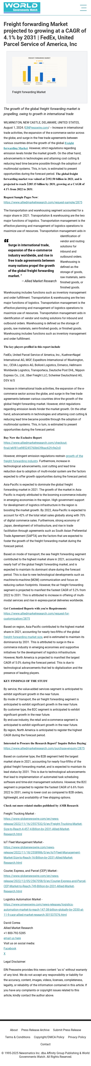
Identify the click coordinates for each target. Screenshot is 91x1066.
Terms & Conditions (17, 1037)
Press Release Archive (35, 1030)
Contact (45, 1044)
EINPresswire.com (36, 127)
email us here (12, 938)
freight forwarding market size (23, 637)
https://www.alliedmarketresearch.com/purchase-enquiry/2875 (44, 748)
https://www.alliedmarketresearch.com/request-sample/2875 (43, 202)
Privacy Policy (77, 1037)
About (14, 1030)
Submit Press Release (67, 1030)
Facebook (10, 948)
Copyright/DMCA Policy (49, 1037)
